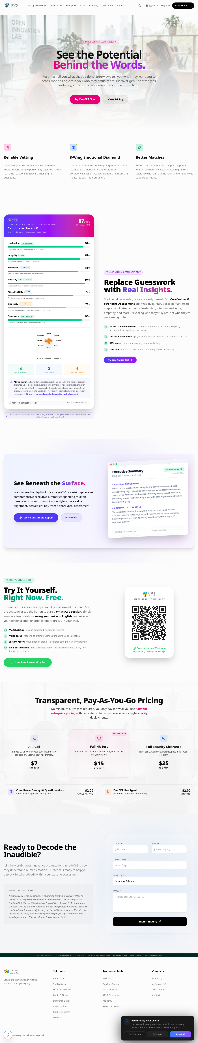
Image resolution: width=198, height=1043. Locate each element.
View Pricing (115, 99)
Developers (107, 5)
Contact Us (157, 995)
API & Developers (111, 995)
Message (117, 891)
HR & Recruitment (62, 989)
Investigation (60, 1006)
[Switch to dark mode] (140, 5)
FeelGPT (107, 978)
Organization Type (122, 875)
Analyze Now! (37, 5)
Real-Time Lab (110, 989)
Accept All (180, 1034)
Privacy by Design (120, 955)
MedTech (57, 1017)
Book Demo (183, 5)
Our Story (157, 978)
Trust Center (158, 989)
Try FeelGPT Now (85, 99)
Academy (93, 5)
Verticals (56, 5)
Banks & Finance (61, 995)
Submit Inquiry (150, 921)
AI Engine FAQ (159, 984)
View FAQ (71, 517)
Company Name (119, 860)
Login (165, 5)
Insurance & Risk (61, 1000)
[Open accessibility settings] (8, 1035)
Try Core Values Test (120, 359)
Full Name (118, 844)
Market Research (61, 1011)
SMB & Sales (59, 984)
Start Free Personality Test (28, 663)
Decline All (157, 1034)
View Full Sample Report (36, 517)
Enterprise (71, 5)
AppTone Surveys (111, 984)
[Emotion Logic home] (11, 5)
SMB (82, 5)
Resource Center (111, 1006)
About (122, 5)
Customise (135, 1034)
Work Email (157, 844)
